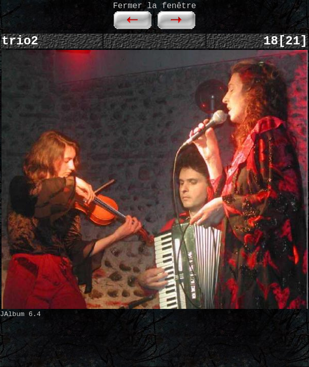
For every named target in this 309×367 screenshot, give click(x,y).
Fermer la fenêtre (154, 6)
